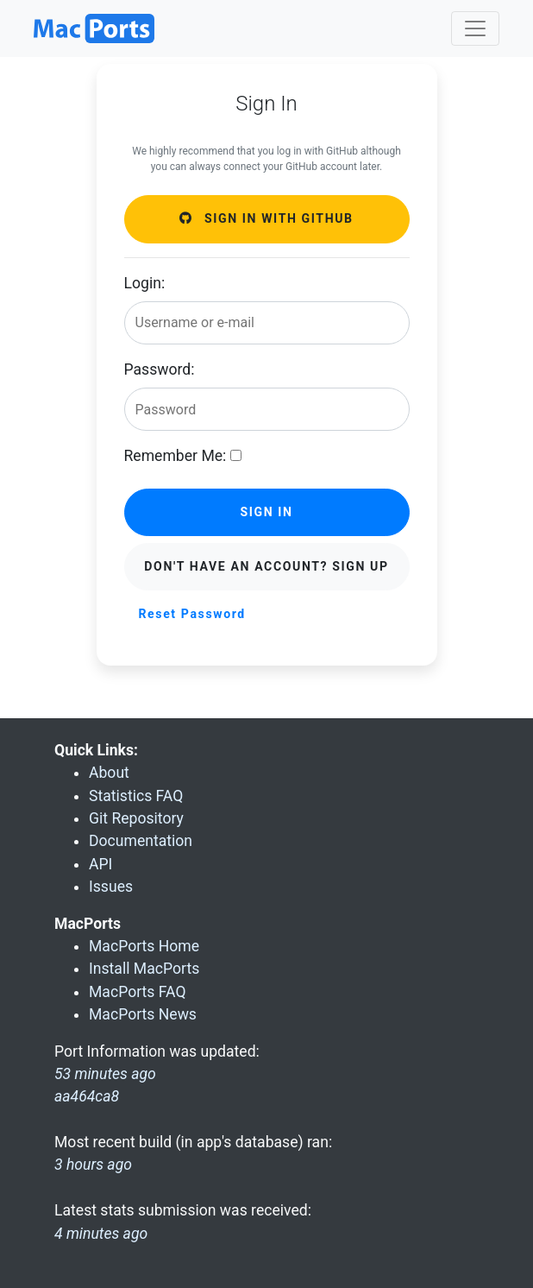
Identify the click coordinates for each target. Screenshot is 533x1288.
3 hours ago (93, 1164)
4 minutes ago (100, 1233)
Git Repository (136, 818)
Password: (159, 369)
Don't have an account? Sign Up (266, 566)
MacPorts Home (144, 946)
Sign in (266, 512)
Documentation (140, 840)
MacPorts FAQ (137, 992)
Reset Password (192, 614)
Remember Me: (175, 455)
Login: (145, 283)
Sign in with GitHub (266, 218)
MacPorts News (143, 1014)
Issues (111, 886)
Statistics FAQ (136, 796)
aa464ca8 (86, 1096)
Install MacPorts (144, 968)
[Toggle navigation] (475, 28)
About (109, 772)
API (100, 864)
